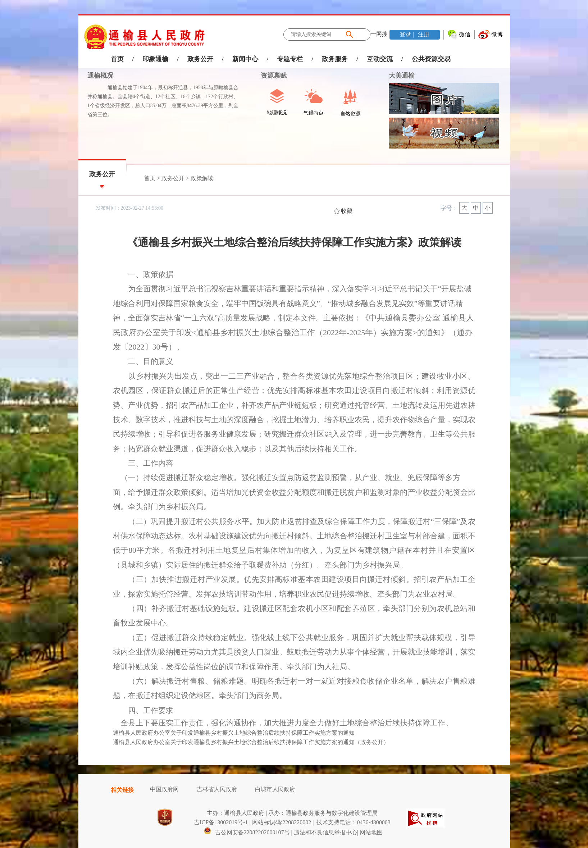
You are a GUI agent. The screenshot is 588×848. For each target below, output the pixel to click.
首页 (117, 59)
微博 (497, 34)
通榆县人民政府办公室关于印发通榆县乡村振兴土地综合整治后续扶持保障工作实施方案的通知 (234, 733)
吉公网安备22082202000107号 (247, 832)
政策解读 (202, 178)
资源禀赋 (270, 75)
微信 (464, 34)
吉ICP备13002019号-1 (221, 822)
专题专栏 (290, 59)
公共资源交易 (431, 59)
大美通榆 (402, 75)
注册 (422, 34)
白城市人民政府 (275, 789)
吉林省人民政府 (217, 789)
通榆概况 (100, 75)
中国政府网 (164, 789)
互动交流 (380, 59)
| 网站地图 (370, 832)
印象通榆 (155, 59)
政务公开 (200, 59)
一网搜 (379, 34)
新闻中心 (245, 59)
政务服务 (335, 59)
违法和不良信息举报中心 (325, 832)
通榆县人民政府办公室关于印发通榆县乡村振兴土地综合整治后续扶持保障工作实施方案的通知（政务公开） (251, 742)
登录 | (407, 34)
